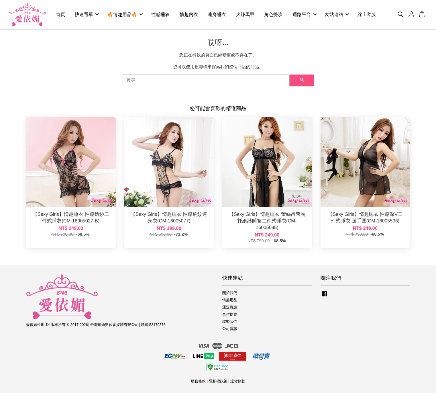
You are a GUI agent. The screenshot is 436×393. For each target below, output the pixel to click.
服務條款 (198, 381)
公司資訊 (229, 328)
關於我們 (229, 293)
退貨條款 (237, 381)
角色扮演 (273, 14)
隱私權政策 (218, 381)
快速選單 (87, 14)
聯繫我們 (229, 321)
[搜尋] (206, 80)
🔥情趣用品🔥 (125, 14)
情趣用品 (229, 300)
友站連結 (337, 14)
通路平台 (304, 14)
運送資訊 (229, 307)
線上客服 (367, 14)
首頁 (60, 14)
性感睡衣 (160, 14)
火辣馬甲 (245, 14)
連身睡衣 (217, 14)
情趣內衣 (189, 14)
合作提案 (229, 314)
